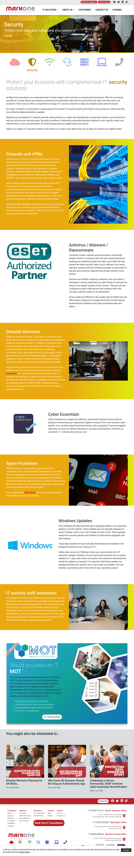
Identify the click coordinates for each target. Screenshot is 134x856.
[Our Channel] (126, 801)
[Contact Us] (61, 815)
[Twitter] (118, 2)
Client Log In (104, 2)
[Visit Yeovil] (124, 816)
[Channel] (126, 2)
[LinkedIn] (122, 2)
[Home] (20, 10)
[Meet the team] (25, 815)
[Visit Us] (61, 813)
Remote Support (89, 2)
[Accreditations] (25, 818)
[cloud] (15, 64)
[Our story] (25, 813)
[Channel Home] (51, 810)
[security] (32, 64)
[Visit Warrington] (124, 827)
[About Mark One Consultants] (25, 810)
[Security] (21, 842)
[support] (67, 64)
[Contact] (61, 810)
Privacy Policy (24, 852)
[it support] (12, 821)
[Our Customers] (39, 813)
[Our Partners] (25, 821)
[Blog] (51, 813)
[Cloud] (11, 842)
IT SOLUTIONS (50, 10)
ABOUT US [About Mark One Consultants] (68, 10)
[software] (101, 64)
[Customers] (39, 810)
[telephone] (119, 64)
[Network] (30, 842)
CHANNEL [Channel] (117, 10)
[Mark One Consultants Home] (21, 836)
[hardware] (84, 64)
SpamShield (17, 492)
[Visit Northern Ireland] (124, 839)
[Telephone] (66, 842)
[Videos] (51, 815)
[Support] (38, 842)
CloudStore (24, 373)
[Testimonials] (39, 815)
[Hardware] (47, 842)
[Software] (57, 842)
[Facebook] (114, 2)
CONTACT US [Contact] (101, 10)
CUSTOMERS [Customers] (85, 10)
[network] (49, 64)
